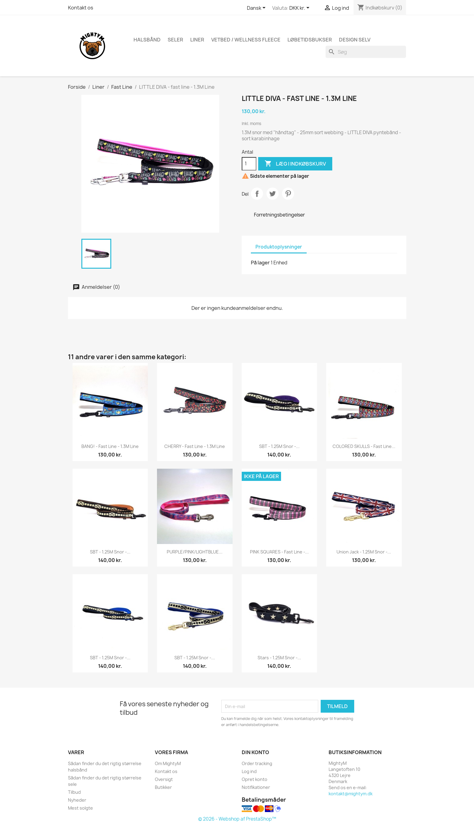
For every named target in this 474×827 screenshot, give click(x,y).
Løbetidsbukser (309, 39)
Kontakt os (80, 7)
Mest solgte (80, 808)
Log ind (249, 771)
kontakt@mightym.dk (350, 794)
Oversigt (164, 779)
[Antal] (249, 163)
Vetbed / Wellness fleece (245, 39)
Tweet (272, 194)
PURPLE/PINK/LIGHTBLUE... (195, 552)
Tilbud (74, 792)
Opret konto (254, 779)
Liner (197, 39)
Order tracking (257, 763)
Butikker (163, 787)
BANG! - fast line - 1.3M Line (110, 446)
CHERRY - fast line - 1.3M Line (194, 446)
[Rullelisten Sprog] (257, 8)
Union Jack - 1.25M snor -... (364, 552)
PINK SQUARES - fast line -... (279, 552)
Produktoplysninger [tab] (278, 247)
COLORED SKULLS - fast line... (364, 446)
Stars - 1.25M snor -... (279, 658)
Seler (175, 39)
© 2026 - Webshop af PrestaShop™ (237, 819)
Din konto (255, 752)
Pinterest (288, 194)
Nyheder (77, 800)
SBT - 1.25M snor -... (279, 446)
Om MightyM (168, 763)
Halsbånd (147, 39)
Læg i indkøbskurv (295, 164)
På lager (260, 263)
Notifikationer (256, 787)
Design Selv (354, 39)
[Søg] (366, 52)
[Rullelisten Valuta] (300, 8)
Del (257, 194)
